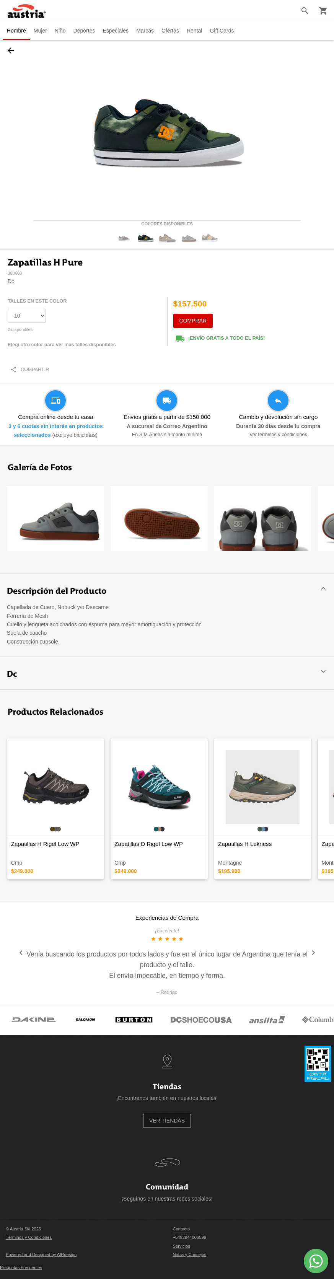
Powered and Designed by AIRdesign (41, 1254)
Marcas (145, 31)
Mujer (40, 31)
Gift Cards (222, 31)
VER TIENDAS (167, 1121)
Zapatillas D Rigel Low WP (148, 844)
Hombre (16, 31)
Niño (60, 31)
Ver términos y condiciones (278, 434)
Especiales (116, 31)
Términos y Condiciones (29, 1237)
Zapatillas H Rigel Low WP (45, 844)
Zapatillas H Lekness (245, 844)
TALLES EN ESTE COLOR (37, 301)
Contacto (181, 1229)
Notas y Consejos (190, 1254)
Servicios (181, 1246)
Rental (194, 31)
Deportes (84, 31)
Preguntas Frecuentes (21, 1267)
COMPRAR (193, 321)
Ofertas (170, 31)
